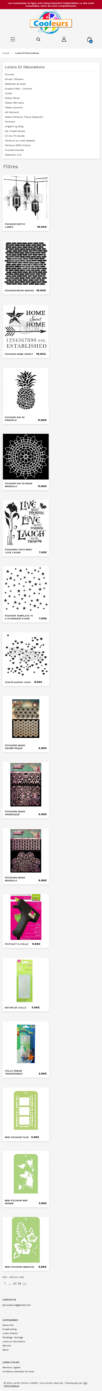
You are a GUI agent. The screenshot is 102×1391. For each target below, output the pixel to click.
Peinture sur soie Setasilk (20, 140)
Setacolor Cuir (13, 154)
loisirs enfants (10, 1333)
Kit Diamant (12, 112)
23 (14, 1283)
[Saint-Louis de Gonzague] (51, 22)
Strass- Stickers (14, 79)
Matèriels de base (15, 83)
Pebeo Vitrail (12, 98)
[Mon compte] (64, 40)
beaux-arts (8, 1325)
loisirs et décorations (27, 53)
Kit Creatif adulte (15, 131)
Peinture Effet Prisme (17, 145)
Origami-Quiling (14, 126)
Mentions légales (11, 1367)
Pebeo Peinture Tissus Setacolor (24, 116)
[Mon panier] (89, 40)
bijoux (5, 1349)
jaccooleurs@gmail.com (16, 1305)
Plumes (9, 74)
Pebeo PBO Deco (14, 102)
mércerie (6, 1345)
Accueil (5, 53)
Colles (8, 93)
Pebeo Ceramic (14, 107)
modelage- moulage (12, 1337)
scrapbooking (9, 1329)
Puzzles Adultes (14, 150)
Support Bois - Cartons (18, 88)
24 (19, 1283)
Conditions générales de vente (18, 1371)
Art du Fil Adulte (15, 135)
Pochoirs (10, 121)
